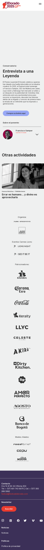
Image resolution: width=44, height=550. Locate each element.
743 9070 (19, 452)
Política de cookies (9, 515)
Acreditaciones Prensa (11, 534)
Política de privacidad (10, 510)
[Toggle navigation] (40, 4)
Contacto (5, 521)
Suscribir (9, 473)
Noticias (4, 497)
